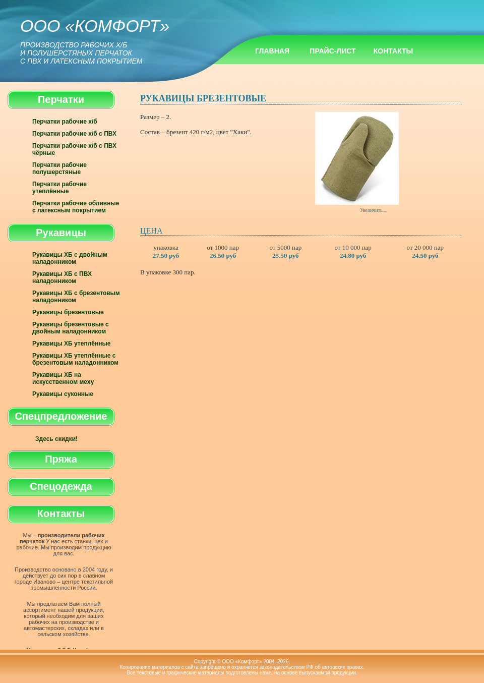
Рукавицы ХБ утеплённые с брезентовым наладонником (75, 359)
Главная (272, 51)
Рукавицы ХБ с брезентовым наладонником (76, 297)
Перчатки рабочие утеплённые (59, 188)
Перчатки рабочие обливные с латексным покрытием (75, 207)
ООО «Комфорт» (94, 40)
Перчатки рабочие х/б (64, 121)
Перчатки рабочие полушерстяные (59, 168)
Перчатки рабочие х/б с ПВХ (74, 133)
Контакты (393, 51)
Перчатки (61, 99)
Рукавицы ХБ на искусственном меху (63, 378)
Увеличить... (357, 162)
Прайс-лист (332, 51)
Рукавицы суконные (62, 393)
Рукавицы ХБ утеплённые (71, 343)
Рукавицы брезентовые (68, 312)
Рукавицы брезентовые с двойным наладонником (70, 328)
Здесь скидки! (56, 438)
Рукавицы (61, 232)
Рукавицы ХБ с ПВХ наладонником (62, 277)
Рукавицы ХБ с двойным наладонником (69, 258)
